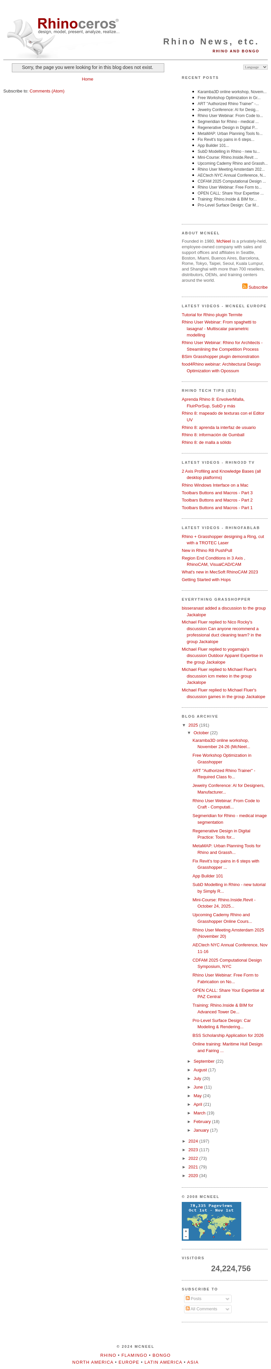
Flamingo (134, 1355)
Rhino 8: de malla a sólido (206, 442)
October (202, 732)
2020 (193, 1175)
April (199, 1104)
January (202, 1130)
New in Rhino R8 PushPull (207, 550)
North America (92, 1362)
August (201, 1069)
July (198, 1078)
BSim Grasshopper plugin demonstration (220, 356)
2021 (193, 1166)
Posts (194, 1298)
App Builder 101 (207, 875)
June (199, 1087)
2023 (193, 1149)
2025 (193, 725)
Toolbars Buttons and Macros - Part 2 (217, 500)
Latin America (163, 1362)
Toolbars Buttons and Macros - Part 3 (217, 492)
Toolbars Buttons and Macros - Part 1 (217, 507)
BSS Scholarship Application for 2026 (227, 1035)
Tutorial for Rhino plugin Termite (212, 314)
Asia (193, 1362)
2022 (193, 1158)
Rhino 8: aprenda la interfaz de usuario (219, 427)
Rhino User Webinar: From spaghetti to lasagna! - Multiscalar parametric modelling (219, 328)
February (203, 1121)
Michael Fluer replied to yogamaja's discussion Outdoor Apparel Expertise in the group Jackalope (222, 656)
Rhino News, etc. (211, 41)
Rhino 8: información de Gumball (213, 434)
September (205, 1061)
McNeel (223, 241)
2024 (193, 1141)
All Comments (201, 1308)
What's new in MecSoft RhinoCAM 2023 (220, 571)
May (198, 1095)
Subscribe (255, 287)
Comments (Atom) (47, 91)
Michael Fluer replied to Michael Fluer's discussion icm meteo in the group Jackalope (219, 676)
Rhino (108, 1355)
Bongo (162, 1355)
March (200, 1112)
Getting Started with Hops (206, 579)
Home (88, 79)
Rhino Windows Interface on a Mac (215, 485)
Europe (129, 1362)
